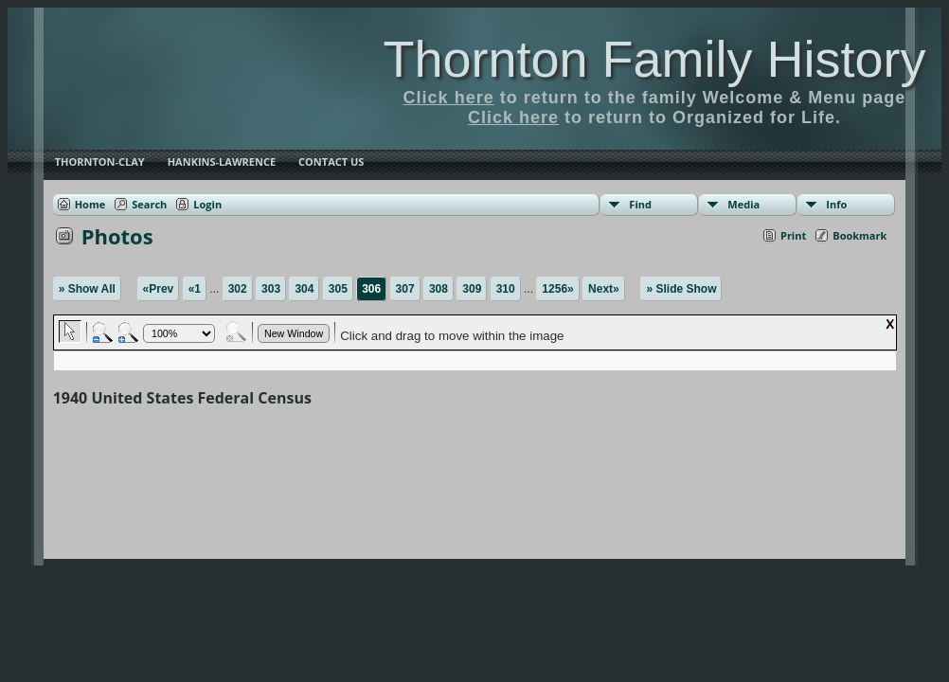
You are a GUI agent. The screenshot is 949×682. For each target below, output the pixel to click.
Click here (448, 97)
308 (438, 289)
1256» (557, 289)
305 (338, 289)
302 (237, 289)
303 (270, 289)
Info (836, 204)
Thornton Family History (654, 58)
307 (405, 289)
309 (471, 289)
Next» (603, 289)
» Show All (87, 289)
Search (149, 204)
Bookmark (859, 235)
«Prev (158, 289)
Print (793, 235)
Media (743, 204)
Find (640, 204)
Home (90, 204)
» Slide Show (681, 289)
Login (207, 204)
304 (304, 289)
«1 (194, 289)
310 (505, 289)
